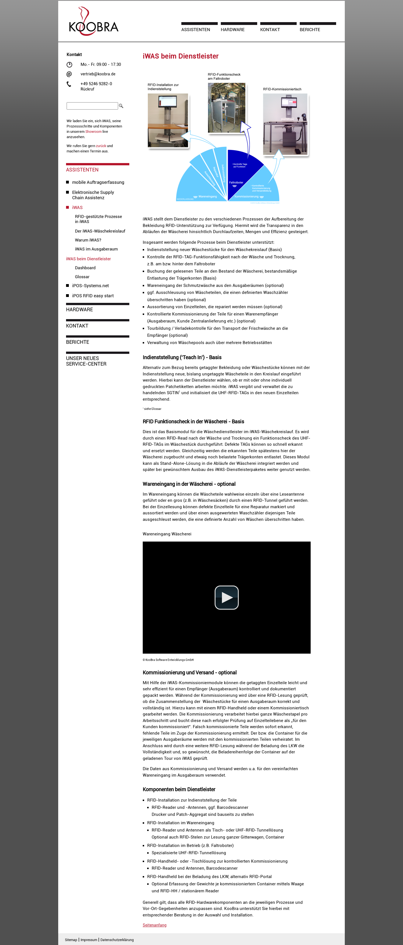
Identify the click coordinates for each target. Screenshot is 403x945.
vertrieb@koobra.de (98, 74)
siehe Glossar (152, 408)
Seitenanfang (155, 925)
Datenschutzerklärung (117, 940)
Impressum (89, 940)
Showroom (93, 132)
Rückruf (87, 89)
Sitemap (71, 940)
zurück (101, 146)
